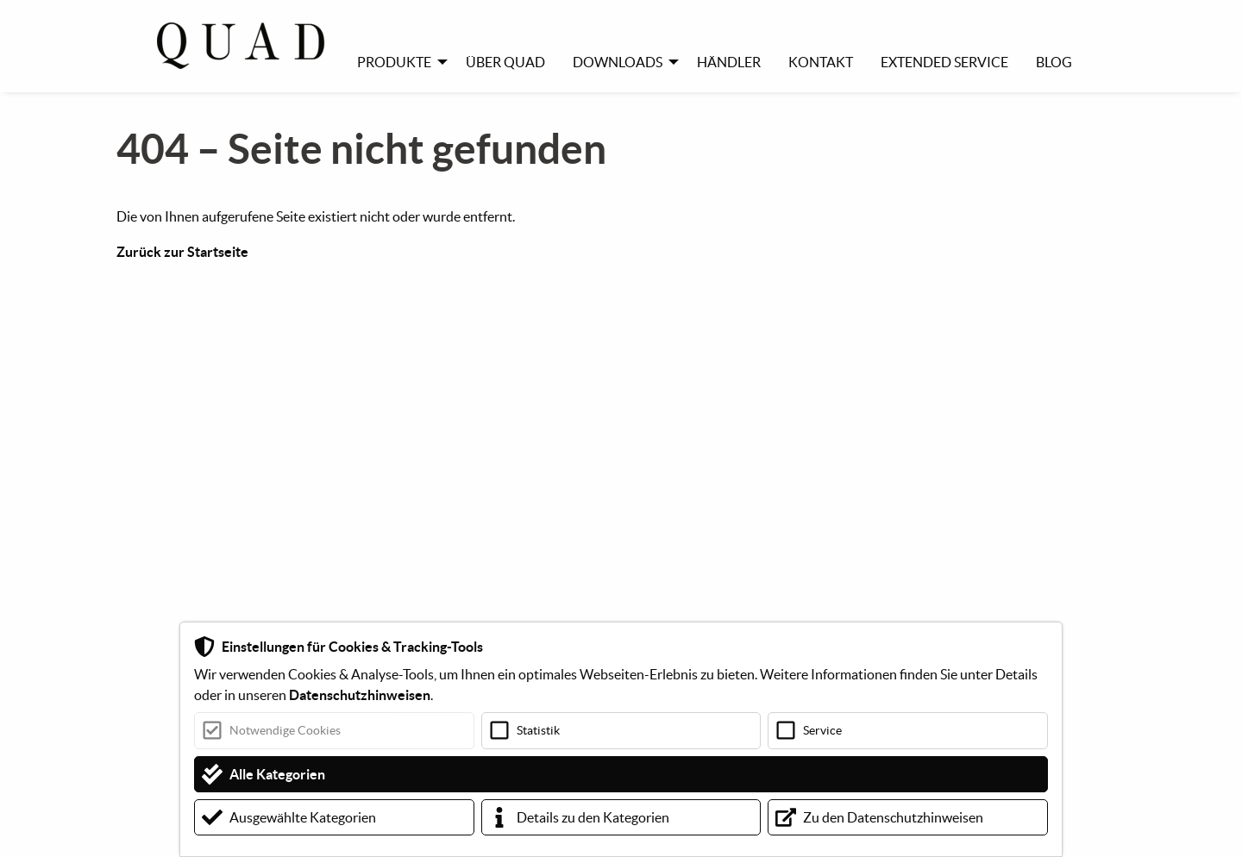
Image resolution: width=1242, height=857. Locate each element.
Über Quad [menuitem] (505, 62)
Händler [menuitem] (729, 62)
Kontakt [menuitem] (820, 62)
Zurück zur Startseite (182, 252)
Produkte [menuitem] (394, 62)
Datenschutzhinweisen (359, 695)
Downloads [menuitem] (617, 62)
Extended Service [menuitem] (944, 62)
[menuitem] (250, 45)
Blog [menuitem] (1054, 62)
